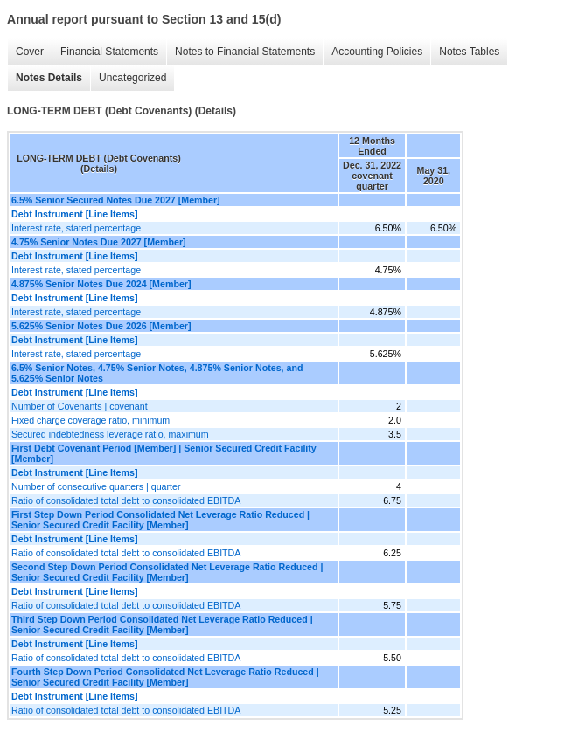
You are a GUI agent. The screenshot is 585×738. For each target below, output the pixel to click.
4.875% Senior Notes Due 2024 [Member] (101, 284)
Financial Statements (109, 51)
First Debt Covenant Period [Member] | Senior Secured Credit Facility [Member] (164, 453)
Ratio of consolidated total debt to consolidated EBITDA (125, 500)
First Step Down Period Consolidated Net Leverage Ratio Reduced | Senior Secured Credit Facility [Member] (160, 519)
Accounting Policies (376, 51)
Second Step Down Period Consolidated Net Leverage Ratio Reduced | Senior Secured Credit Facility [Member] (167, 572)
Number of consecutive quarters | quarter (96, 486)
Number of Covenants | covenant (79, 406)
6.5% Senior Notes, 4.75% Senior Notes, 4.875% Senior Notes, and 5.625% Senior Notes (157, 372)
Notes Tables (469, 51)
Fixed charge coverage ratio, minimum (90, 420)
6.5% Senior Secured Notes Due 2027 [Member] (115, 200)
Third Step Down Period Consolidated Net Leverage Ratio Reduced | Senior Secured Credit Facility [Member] (162, 624)
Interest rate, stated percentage (76, 228)
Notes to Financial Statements (245, 51)
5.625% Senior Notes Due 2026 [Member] (101, 326)
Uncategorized (132, 78)
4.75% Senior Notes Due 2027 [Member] (98, 242)
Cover (30, 51)
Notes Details (49, 78)
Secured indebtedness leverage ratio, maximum (110, 434)
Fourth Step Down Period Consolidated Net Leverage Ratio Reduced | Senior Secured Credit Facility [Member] (165, 676)
